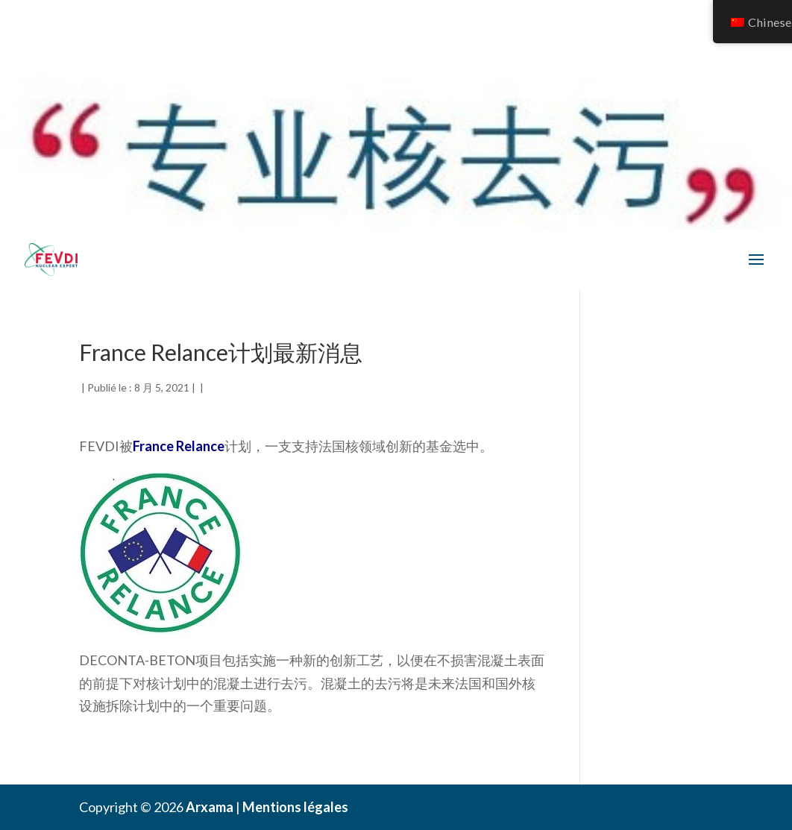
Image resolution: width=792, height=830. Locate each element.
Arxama (209, 807)
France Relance (178, 446)
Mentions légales (295, 807)
